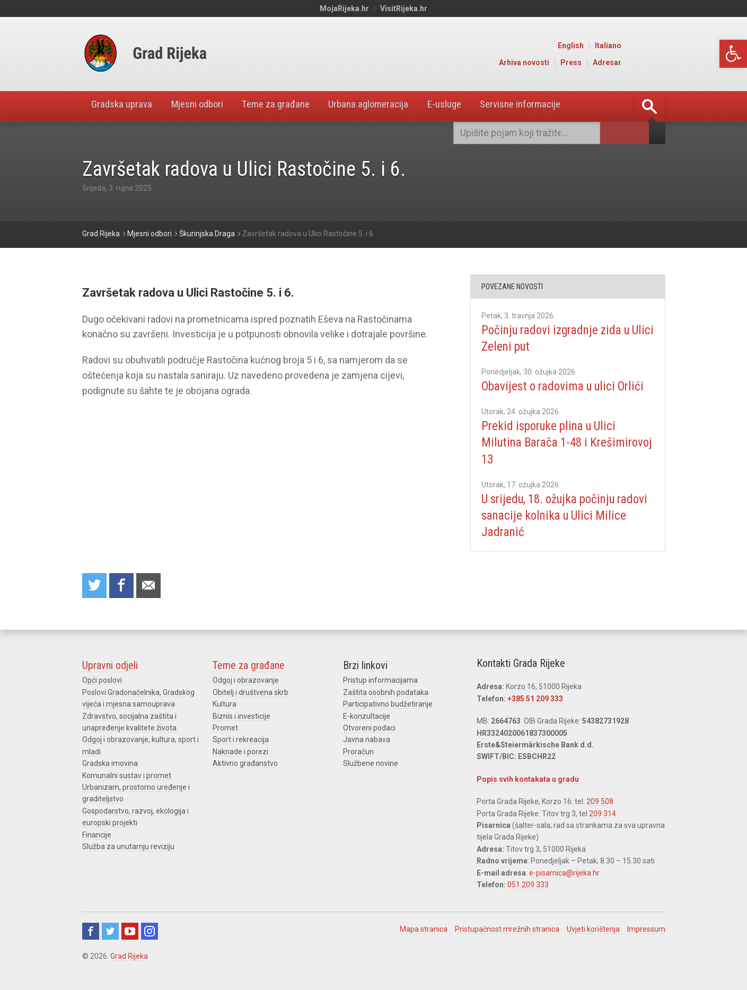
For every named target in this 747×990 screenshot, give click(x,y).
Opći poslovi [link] (102, 681)
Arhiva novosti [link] (569, 62)
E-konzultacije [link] (366, 717)
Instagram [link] (149, 932)
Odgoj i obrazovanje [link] (246, 681)
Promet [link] (225, 729)
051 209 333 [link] (528, 885)
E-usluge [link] (474, 106)
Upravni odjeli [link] (110, 666)
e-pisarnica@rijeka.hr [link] (564, 873)
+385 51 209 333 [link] (535, 699)
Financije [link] (96, 835)
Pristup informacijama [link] (380, 681)
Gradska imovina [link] (110, 764)
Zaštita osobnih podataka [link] (385, 693)
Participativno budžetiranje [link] (388, 705)
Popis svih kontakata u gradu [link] (528, 780)
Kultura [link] (224, 705)
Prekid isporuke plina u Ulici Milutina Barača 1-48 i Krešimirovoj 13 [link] (553, 459)
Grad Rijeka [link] (129, 957)
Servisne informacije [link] (556, 106)
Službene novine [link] (370, 764)
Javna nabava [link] (366, 740)
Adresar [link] (652, 62)
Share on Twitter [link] (95, 586)
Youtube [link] (129, 932)
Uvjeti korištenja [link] (593, 930)
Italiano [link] (653, 45)
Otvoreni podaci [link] (369, 729)
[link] (733, 54)
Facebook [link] (90, 932)
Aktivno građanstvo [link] (245, 764)
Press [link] (616, 62)
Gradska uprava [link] (125, 106)
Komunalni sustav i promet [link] (126, 776)
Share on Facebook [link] (123, 586)
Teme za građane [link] (293, 106)
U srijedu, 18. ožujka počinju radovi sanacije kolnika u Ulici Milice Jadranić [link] (558, 532)
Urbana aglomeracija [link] (393, 106)
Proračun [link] (358, 752)
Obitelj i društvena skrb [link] (250, 693)
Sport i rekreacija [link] (241, 740)
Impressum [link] (646, 930)
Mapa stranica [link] (423, 930)
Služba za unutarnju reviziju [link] (128, 847)
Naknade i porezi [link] (240, 752)
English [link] (616, 45)
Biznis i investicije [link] (241, 717)
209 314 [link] (602, 814)
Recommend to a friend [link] (151, 586)
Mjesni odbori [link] (207, 106)
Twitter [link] (110, 932)
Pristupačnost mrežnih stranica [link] (507, 930)
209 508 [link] (599, 802)
